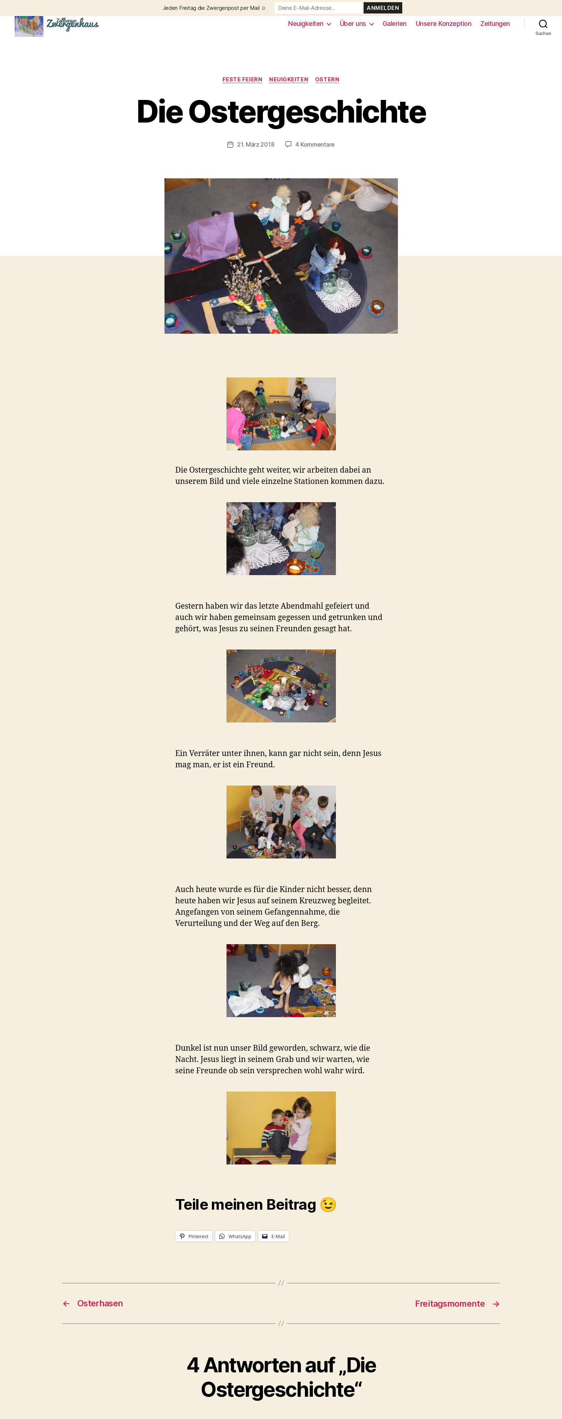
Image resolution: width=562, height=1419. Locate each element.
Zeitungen (495, 26)
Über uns (353, 26)
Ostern (328, 85)
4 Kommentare (315, 150)
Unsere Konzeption (444, 26)
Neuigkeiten (305, 26)
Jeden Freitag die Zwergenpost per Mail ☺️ (215, 7)
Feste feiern (242, 85)
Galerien (395, 26)
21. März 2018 (256, 150)
